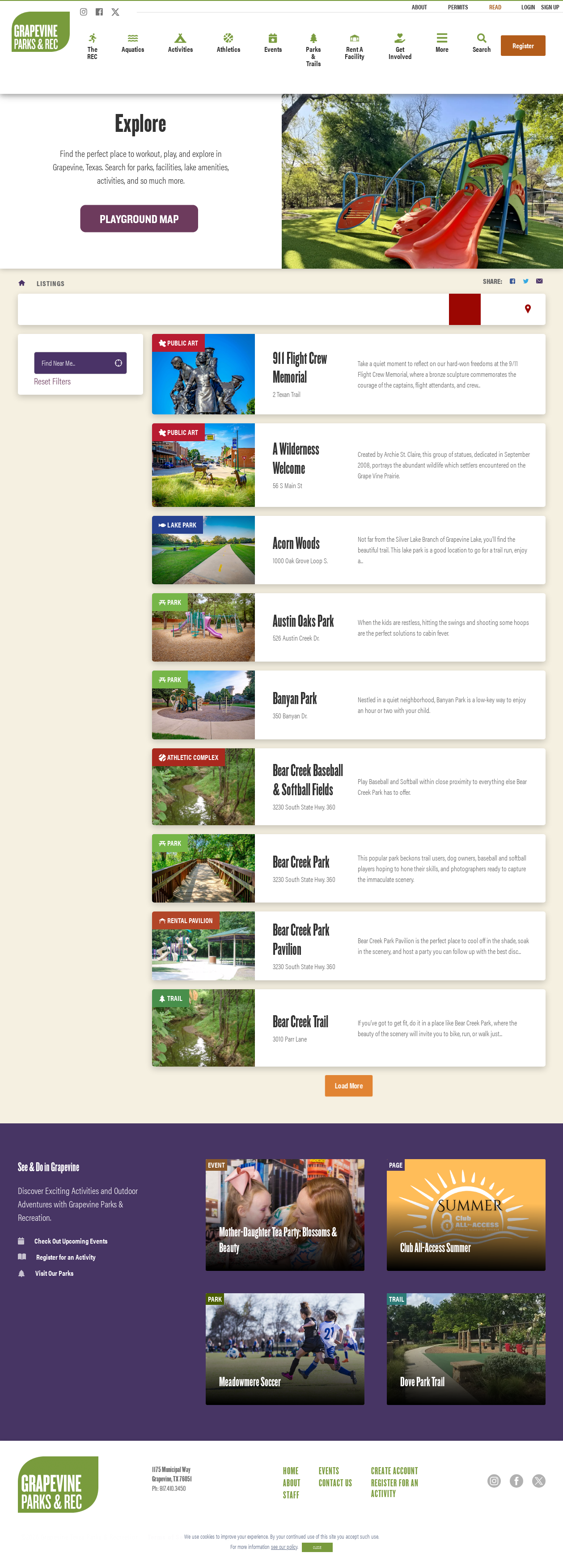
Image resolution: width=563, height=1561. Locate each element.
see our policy (284, 1546)
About (419, 6)
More (442, 43)
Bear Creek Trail (300, 1021)
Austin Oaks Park (303, 621)
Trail (50, 524)
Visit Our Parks (45, 1273)
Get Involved (400, 47)
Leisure (53, 911)
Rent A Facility (354, 47)
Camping (55, 478)
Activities (180, 43)
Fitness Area (61, 820)
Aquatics (133, 43)
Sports (51, 871)
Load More (348, 1085)
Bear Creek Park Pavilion (301, 939)
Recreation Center (70, 592)
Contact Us (335, 1482)
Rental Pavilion (65, 729)
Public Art (58, 683)
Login (528, 6)
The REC (92, 47)
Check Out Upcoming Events (62, 1241)
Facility (54, 501)
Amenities (56, 930)
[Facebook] (99, 14)
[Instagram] (83, 14)
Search (482, 43)
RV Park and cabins (70, 615)
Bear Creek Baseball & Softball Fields (308, 779)
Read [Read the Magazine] (495, 6)
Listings (51, 283)
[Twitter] (115, 14)
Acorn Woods (296, 543)
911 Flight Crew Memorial (300, 367)
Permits (458, 6)
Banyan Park (295, 698)
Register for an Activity (57, 1257)
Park (49, 569)
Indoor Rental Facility (76, 660)
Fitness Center (62, 1009)
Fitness (52, 950)
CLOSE (317, 1547)
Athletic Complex (68, 706)
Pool (49, 638)
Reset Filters (52, 380)
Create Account (394, 1470)
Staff (291, 1494)
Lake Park (57, 546)
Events (273, 43)
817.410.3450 (173, 1489)
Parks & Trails (313, 50)
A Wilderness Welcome (296, 458)
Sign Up (550, 6)
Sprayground (62, 774)
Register (523, 45)
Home (291, 1470)
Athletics (228, 43)
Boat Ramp (57, 797)
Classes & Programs (69, 989)
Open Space (59, 752)
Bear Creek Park (301, 862)
